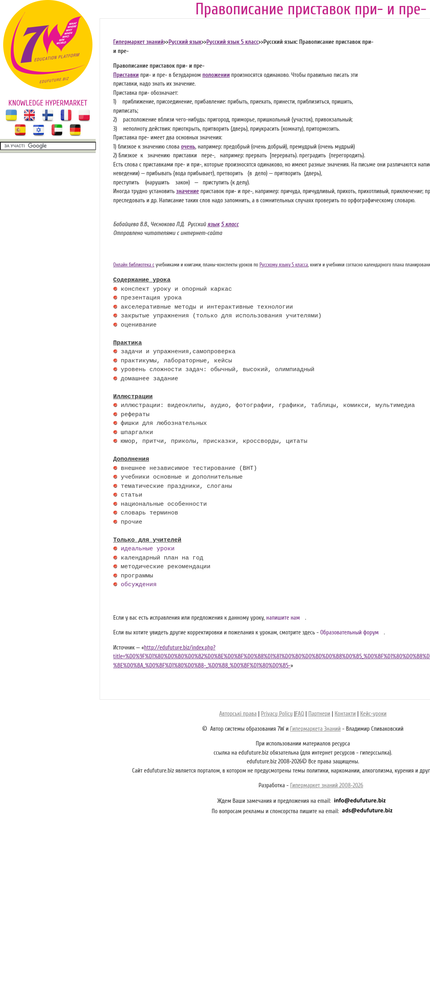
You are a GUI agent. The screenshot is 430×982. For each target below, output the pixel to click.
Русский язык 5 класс (232, 42)
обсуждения (139, 585)
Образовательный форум (349, 632)
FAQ (299, 713)
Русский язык (185, 42)
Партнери (319, 713)
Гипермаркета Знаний (315, 729)
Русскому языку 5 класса (283, 265)
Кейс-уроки (373, 713)
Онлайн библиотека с (133, 265)
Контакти (345, 713)
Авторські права (238, 713)
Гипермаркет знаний (138, 42)
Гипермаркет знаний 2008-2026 (326, 785)
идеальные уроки (148, 549)
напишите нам (283, 617)
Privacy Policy (277, 713)
